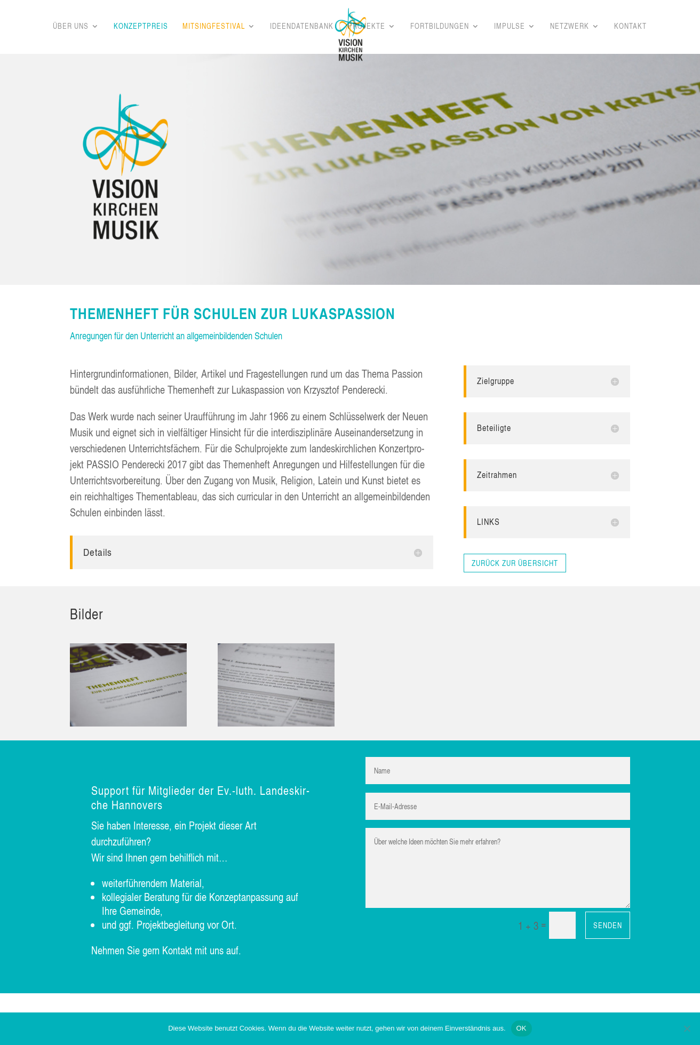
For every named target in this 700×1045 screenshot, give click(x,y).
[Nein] (686, 1028)
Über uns (71, 26)
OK (521, 1028)
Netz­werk (569, 26)
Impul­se (509, 26)
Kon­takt (630, 26)
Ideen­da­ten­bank (301, 26)
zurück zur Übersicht (515, 563)
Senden (607, 925)
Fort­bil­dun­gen (439, 26)
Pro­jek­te (366, 26)
